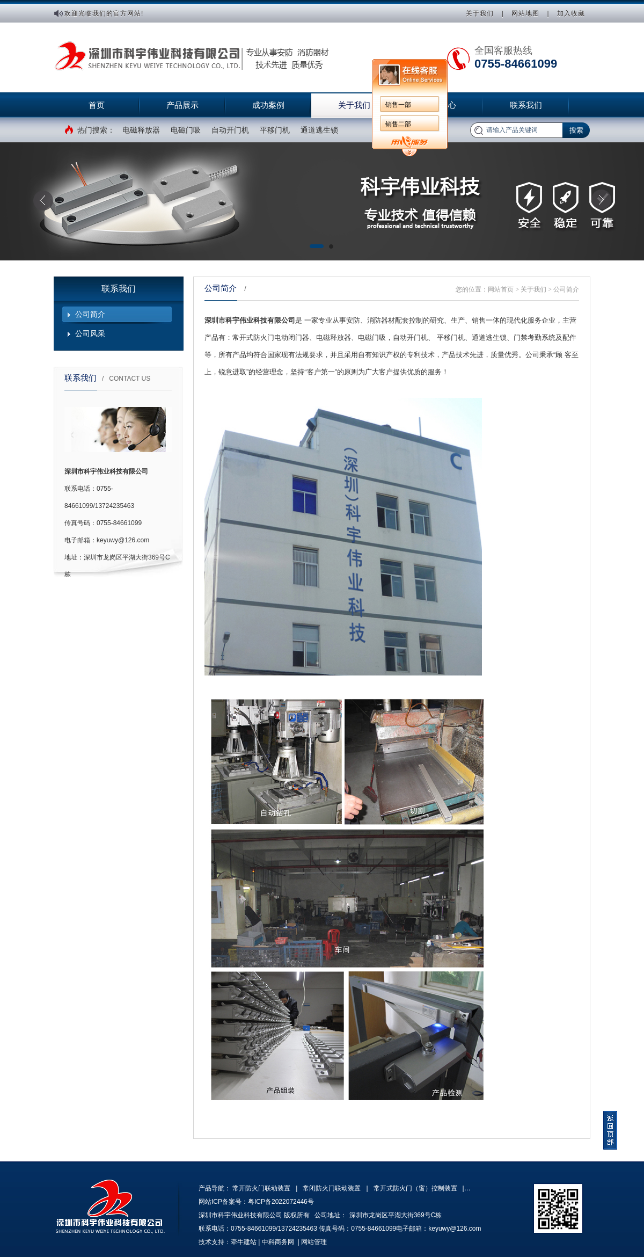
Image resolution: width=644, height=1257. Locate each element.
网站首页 (501, 289)
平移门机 (275, 130)
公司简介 (90, 314)
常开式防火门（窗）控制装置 (415, 1188)
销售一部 (398, 104)
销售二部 (398, 124)
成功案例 (268, 105)
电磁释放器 (141, 130)
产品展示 (182, 105)
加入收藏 (571, 13)
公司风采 (90, 333)
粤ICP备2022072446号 (281, 1201)
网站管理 (314, 1242)
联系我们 (526, 105)
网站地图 (525, 13)
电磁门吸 (186, 130)
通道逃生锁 (319, 130)
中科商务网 (278, 1242)
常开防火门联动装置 (261, 1188)
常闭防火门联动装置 (332, 1188)
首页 (97, 105)
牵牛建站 (244, 1242)
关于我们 (480, 13)
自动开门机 (230, 130)
